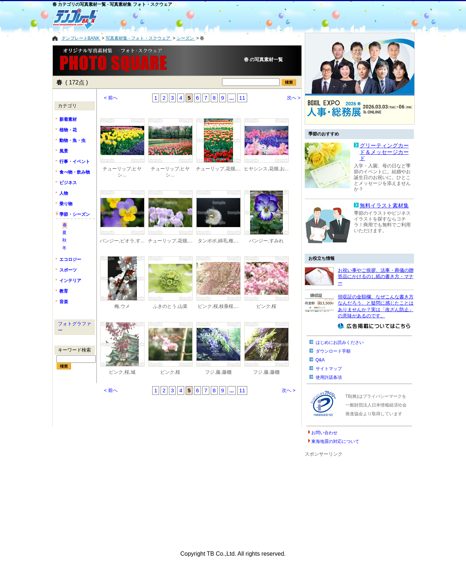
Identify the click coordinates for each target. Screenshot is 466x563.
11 (242, 98)
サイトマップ (329, 368)
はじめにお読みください (340, 342)
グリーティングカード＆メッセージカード (384, 152)
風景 (63, 151)
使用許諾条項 (329, 377)
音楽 (63, 301)
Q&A (320, 359)
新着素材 (68, 119)
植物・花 (68, 129)
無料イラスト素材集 (384, 206)
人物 (63, 193)
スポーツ (68, 270)
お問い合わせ (324, 432)
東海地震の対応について (335, 441)
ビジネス (68, 182)
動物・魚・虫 (72, 140)
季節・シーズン (74, 214)
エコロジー (70, 259)
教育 (63, 291)
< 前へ (111, 97)
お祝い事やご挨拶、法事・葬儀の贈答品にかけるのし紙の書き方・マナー (376, 276)
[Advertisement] (203, 19)
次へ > (294, 97)
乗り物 (65, 203)
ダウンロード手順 (333, 351)
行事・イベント (74, 161)
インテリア (70, 280)
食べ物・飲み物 (74, 172)
